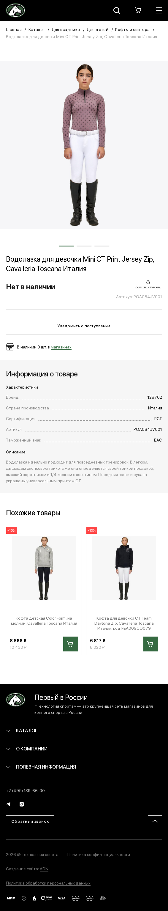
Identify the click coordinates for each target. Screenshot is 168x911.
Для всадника (66, 29)
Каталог (36, 29)
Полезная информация (41, 767)
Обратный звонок (30, 821)
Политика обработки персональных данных (48, 882)
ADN (44, 868)
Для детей (97, 29)
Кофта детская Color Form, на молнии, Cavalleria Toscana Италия (44, 620)
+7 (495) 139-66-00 (25, 790)
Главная (14, 29)
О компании (26, 748)
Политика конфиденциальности (98, 854)
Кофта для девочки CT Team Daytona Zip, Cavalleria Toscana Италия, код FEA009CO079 (124, 622)
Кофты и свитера (132, 29)
